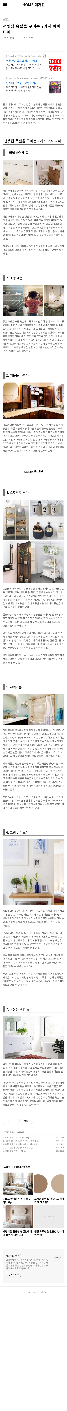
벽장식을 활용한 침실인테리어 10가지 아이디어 (21, 1257)
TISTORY (34, 1405)
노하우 (5, 1245)
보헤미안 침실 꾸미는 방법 (13, 1263)
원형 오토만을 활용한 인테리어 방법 (16, 1260)
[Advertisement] (33, 85)
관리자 (43, 1405)
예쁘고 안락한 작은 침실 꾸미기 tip (16, 1250)
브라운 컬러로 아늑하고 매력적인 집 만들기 (19, 1253)
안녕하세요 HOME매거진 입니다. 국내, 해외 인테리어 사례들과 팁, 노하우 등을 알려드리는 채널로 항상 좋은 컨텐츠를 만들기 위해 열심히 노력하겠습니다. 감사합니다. (27, 1377)
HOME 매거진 (33, 4)
